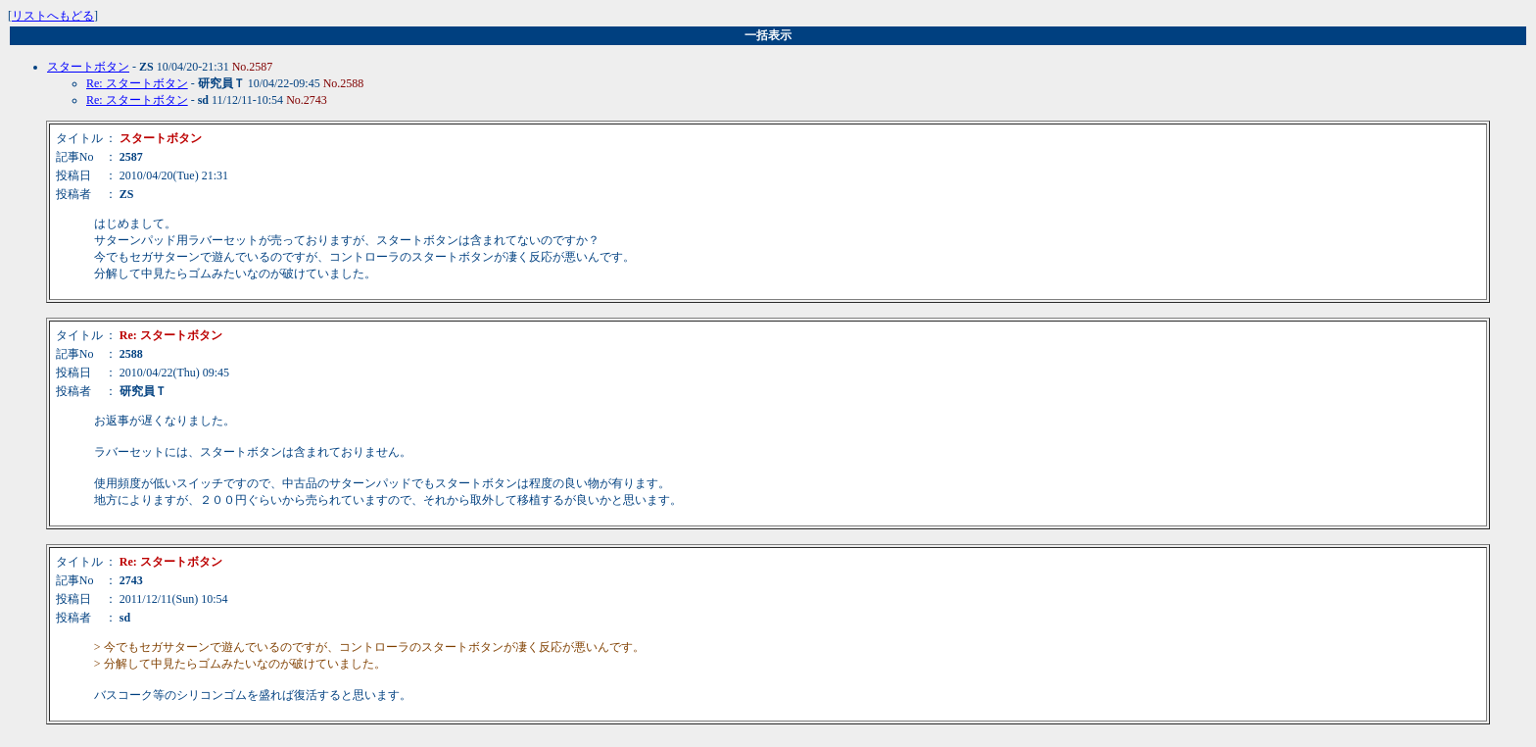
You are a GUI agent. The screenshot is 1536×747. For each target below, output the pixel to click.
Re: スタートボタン (137, 83)
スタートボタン (88, 67)
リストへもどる (53, 16)
